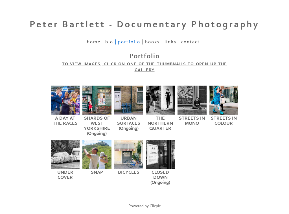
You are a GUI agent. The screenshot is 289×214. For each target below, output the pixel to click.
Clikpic (155, 206)
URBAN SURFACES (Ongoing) (128, 123)
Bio (109, 41)
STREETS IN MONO (192, 121)
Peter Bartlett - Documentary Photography (144, 24)
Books (152, 41)
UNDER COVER (65, 175)
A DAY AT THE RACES (65, 121)
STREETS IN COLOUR (224, 121)
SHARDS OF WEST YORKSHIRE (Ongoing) (97, 126)
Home (93, 41)
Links (170, 41)
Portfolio (129, 41)
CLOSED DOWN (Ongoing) (160, 177)
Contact (190, 41)
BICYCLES (128, 172)
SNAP (97, 172)
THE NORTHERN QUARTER (160, 123)
